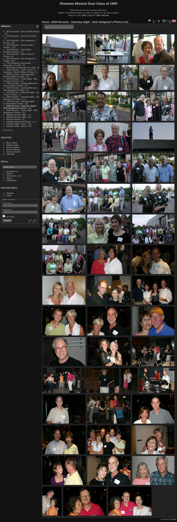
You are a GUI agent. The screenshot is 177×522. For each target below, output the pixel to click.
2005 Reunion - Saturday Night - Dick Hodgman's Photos (20, 107)
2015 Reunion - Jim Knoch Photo (21, 36)
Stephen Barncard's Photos (18, 121)
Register (10, 193)
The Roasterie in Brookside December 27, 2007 (17, 64)
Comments (11, 176)
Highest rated (12, 145)
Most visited (11, 143)
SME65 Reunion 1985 (16, 117)
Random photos (13, 152)
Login (8, 195)
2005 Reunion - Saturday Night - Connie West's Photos (19, 102)
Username (7, 203)
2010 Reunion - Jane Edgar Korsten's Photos (17, 50)
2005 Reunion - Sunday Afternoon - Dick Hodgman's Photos (20, 89)
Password (7, 209)
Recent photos (13, 147)
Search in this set (61, 26)
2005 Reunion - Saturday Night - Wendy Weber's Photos (19, 75)
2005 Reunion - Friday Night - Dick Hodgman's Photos (20, 111)
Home (45, 21)
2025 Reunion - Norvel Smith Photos (22, 31)
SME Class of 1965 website (95, 15)
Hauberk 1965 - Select (16, 126)
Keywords (10, 171)
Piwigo (173, 519)
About (9, 178)
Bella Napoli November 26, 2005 (21, 67)
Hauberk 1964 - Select (16, 124)
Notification (11, 180)
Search (9, 173)
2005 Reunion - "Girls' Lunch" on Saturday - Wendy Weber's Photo (19, 71)
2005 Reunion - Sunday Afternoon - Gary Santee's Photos (20, 84)
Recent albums (13, 149)
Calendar (10, 154)
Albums (6, 26)
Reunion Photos (13, 119)
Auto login (8, 216)
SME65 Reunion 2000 (16, 115)
